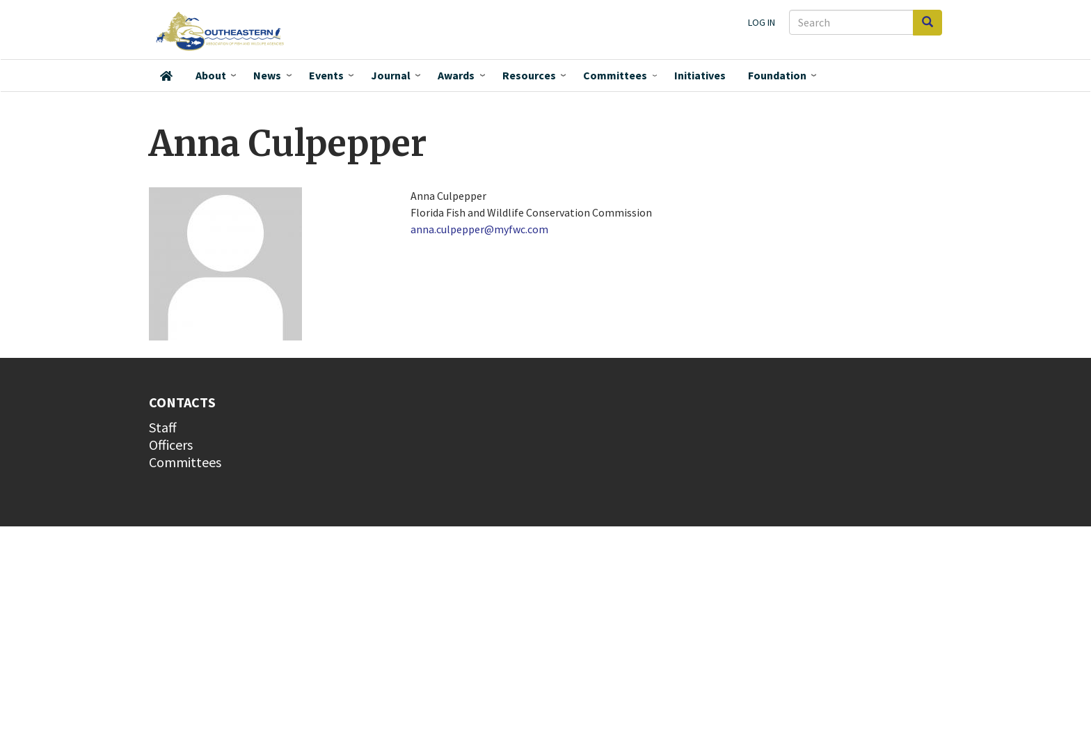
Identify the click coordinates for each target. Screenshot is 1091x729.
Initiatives (700, 75)
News (267, 75)
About (211, 75)
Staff (163, 427)
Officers (171, 444)
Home (166, 75)
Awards (456, 75)
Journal (391, 75)
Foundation (777, 75)
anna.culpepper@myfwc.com (479, 229)
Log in (761, 22)
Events (326, 75)
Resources (529, 75)
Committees (615, 75)
